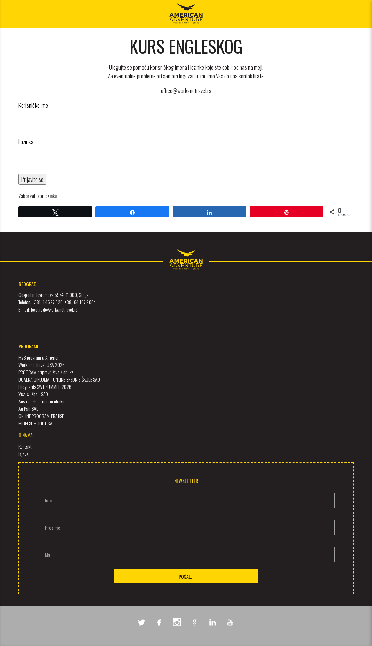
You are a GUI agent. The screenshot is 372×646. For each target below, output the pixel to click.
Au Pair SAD (28, 408)
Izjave (23, 453)
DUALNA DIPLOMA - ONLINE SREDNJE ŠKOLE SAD (59, 379)
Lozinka (25, 141)
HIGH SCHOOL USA (35, 423)
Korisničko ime (33, 105)
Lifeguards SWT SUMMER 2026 (44, 386)
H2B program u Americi (38, 357)
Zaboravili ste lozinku (37, 195)
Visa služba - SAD (33, 394)
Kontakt (25, 446)
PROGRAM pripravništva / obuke (46, 372)
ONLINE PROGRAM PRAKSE (41, 416)
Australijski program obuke (41, 401)
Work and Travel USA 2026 (41, 364)
